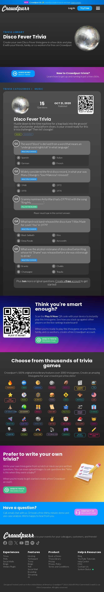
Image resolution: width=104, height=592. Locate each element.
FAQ (80, 564)
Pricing (51, 561)
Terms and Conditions (58, 566)
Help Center (83, 561)
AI (29, 577)
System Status (84, 569)
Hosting (31, 556)
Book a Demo (54, 556)
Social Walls (8, 561)
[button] (98, 8)
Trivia (5, 556)
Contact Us (83, 566)
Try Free (84, 8)
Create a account (67, 281)
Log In (71, 8)
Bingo (5, 564)
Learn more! (76, 2)
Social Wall (33, 569)
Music (39, 89)
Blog (80, 556)
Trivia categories (16, 89)
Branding (32, 572)
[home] (15, 9)
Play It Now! (86, 111)
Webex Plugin (9, 566)
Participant (33, 559)
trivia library (13, 32)
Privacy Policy (54, 564)
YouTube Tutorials (86, 559)
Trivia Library (54, 559)
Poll (29, 566)
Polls (5, 559)
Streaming (32, 574)
